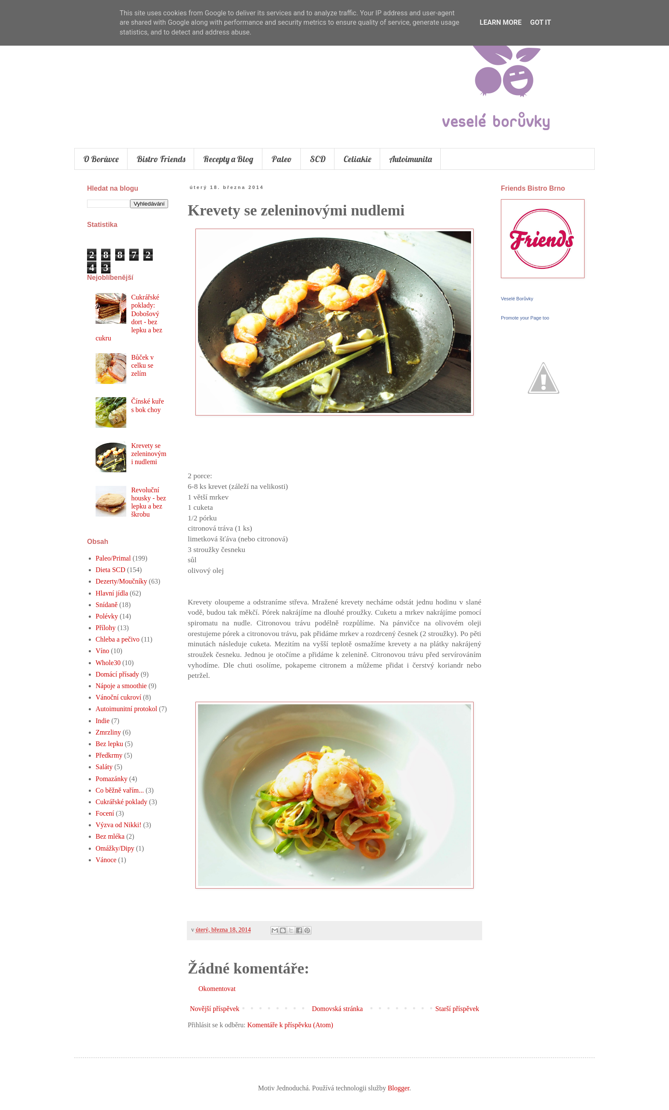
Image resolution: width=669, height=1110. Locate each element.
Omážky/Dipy (115, 848)
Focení (105, 813)
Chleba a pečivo (118, 639)
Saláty (104, 766)
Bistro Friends (161, 159)
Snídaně (107, 604)
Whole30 (108, 662)
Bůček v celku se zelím (142, 365)
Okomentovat (217, 988)
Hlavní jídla (112, 593)
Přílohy (106, 627)
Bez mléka (110, 836)
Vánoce (106, 859)
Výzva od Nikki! (119, 824)
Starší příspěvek (457, 1008)
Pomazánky (112, 778)
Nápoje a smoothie (121, 685)
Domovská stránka (337, 1008)
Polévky (107, 616)
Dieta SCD (110, 569)
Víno (102, 650)
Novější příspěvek (214, 1008)
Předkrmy (109, 755)
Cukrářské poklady (121, 801)
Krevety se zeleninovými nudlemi (148, 453)
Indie (103, 720)
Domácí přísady (117, 674)
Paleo (281, 159)
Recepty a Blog (228, 159)
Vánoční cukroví (118, 697)
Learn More (500, 22)
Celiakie (357, 159)
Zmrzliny (108, 732)
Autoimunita (410, 159)
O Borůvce (101, 159)
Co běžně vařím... (120, 790)
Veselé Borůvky (517, 298)
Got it (540, 22)
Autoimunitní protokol (126, 708)
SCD (318, 159)
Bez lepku (109, 743)
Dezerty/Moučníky (121, 581)
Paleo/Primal (113, 558)
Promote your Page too (525, 317)
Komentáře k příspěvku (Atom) (290, 1025)
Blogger (399, 1088)
